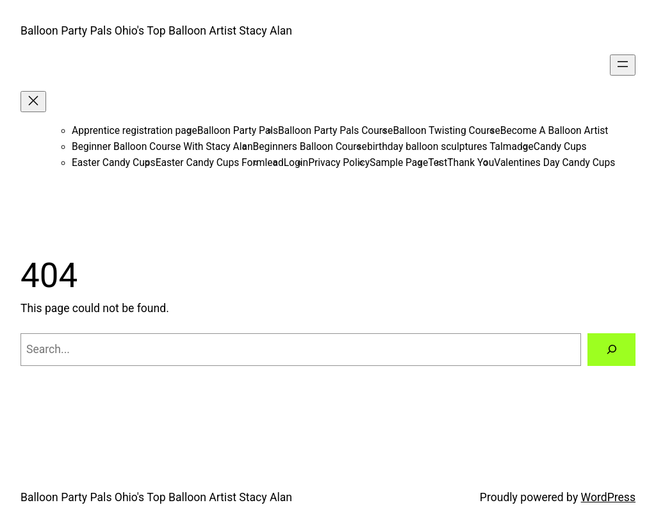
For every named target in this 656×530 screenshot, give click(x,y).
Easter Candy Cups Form (210, 163)
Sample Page (399, 163)
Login (296, 163)
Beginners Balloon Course (310, 147)
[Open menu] (623, 65)
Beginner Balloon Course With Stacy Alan (162, 147)
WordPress (608, 497)
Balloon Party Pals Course (335, 131)
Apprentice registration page (134, 131)
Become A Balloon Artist (554, 131)
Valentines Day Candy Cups (554, 163)
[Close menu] (33, 101)
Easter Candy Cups (114, 163)
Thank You (470, 163)
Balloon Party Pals (237, 131)
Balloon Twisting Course (446, 131)
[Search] (611, 349)
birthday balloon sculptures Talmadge (450, 147)
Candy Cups (560, 147)
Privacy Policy (339, 163)
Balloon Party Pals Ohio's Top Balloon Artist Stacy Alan (156, 30)
